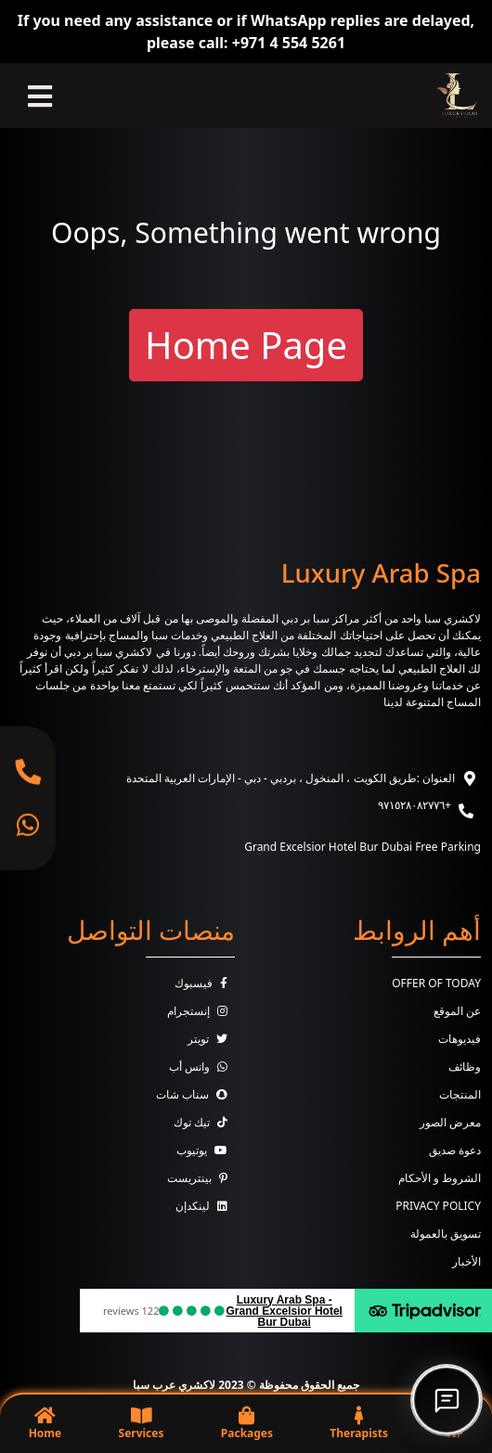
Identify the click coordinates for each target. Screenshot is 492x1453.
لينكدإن (205, 1206)
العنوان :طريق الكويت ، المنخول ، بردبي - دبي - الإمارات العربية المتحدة (290, 778)
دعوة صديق (455, 1150)
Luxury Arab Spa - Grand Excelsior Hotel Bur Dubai (285, 1311)
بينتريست (201, 1178)
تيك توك (204, 1122)
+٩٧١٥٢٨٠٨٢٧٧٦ (414, 805)
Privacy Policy (438, 1206)
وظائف (464, 1066)
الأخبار (466, 1261)
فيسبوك (205, 983)
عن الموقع (457, 1011)
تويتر (211, 1039)
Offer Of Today (436, 983)
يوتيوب (205, 1150)
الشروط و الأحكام (439, 1178)
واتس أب (202, 1066)
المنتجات (460, 1094)
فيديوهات (459, 1039)
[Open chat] (446, 1400)
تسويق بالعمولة (445, 1233)
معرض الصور (450, 1122)
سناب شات (195, 1094)
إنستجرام (201, 1011)
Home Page (246, 344)
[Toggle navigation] (40, 95)
